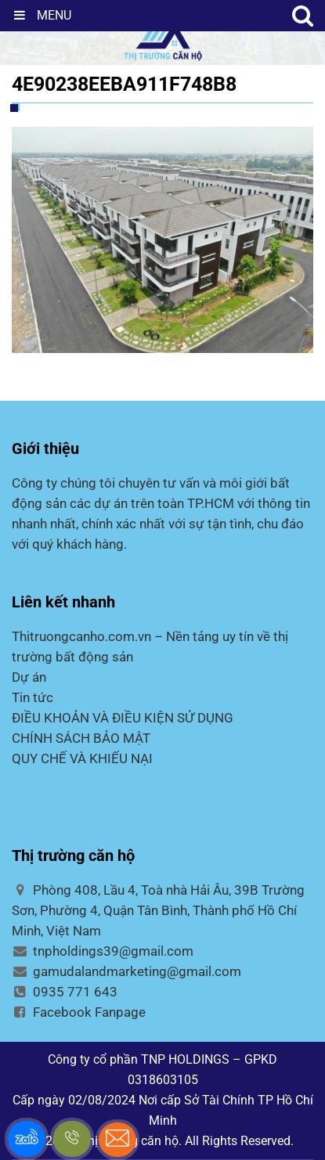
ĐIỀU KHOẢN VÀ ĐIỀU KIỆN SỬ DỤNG (122, 718)
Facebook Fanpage (79, 1012)
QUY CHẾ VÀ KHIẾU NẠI (82, 758)
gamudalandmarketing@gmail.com (126, 971)
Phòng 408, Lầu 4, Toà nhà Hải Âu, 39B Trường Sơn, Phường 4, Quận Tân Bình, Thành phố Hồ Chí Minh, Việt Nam (158, 910)
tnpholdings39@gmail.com (102, 951)
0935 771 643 (64, 992)
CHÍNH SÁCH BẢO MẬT (81, 738)
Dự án (29, 677)
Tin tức (32, 697)
